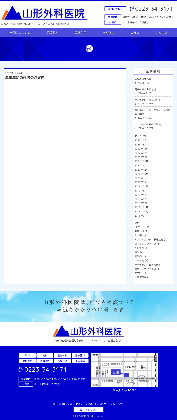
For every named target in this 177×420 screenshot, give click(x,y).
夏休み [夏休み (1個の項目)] (140, 256)
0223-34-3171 (151, 8)
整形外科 (62, 355)
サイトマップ (88, 409)
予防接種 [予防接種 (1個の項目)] (141, 248)
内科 (44, 355)
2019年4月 (141, 194)
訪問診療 (45, 360)
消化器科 (27, 360)
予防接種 (80, 360)
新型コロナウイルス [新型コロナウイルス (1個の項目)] (147, 268)
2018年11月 (141, 207)
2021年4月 (141, 165)
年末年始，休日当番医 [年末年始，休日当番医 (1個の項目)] (148, 264)
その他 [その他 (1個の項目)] (140, 235)
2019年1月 (141, 199)
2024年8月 (141, 144)
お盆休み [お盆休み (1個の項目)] (141, 231)
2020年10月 (141, 173)
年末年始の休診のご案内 (25, 77)
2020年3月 (141, 182)
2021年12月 (141, 157)
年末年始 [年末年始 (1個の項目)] (141, 260)
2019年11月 (141, 186)
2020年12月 (141, 169)
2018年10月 (141, 211)
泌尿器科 (80, 355)
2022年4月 (141, 153)
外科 (27, 355)
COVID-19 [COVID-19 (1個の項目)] (142, 227)
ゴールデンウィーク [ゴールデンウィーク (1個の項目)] (147, 243)
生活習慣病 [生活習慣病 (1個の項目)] (143, 277)
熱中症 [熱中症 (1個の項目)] (140, 273)
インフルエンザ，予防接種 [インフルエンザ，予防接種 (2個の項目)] (151, 239)
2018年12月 (141, 203)
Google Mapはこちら (124, 390)
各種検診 (62, 360)
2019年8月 (141, 190)
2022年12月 (141, 148)
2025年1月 (141, 140)
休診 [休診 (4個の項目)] (139, 252)
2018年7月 (141, 215)
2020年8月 (141, 178)
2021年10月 (141, 161)
